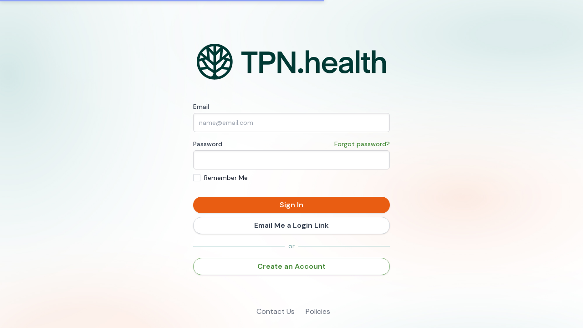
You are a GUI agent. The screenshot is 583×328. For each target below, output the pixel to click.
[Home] (291, 62)
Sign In (291, 205)
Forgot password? (362, 144)
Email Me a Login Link (291, 225)
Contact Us (275, 311)
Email (201, 106)
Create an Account (291, 266)
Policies (318, 311)
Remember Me (226, 178)
